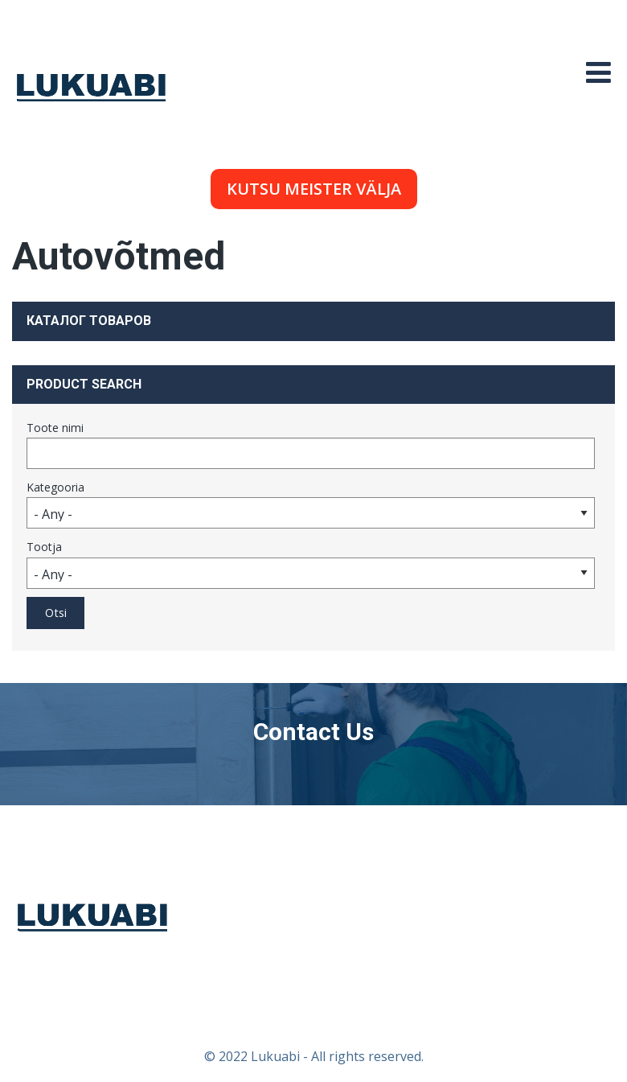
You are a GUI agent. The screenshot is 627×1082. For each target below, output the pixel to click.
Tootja (44, 546)
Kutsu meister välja (314, 189)
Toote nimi (55, 427)
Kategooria (55, 487)
